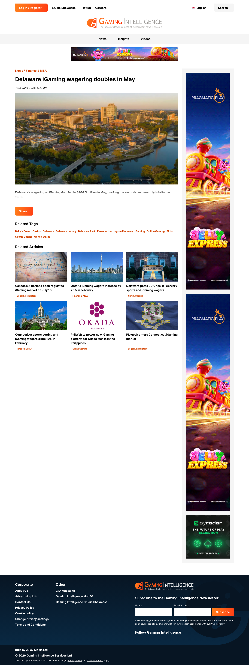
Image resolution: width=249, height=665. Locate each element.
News (19, 70)
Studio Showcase (64, 8)
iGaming (140, 231)
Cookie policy (24, 613)
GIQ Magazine (65, 590)
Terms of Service (95, 660)
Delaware (48, 231)
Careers (101, 8)
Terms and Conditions (30, 624)
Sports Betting (23, 236)
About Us (21, 590)
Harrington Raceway (120, 231)
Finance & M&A (36, 70)
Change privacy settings (32, 619)
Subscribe (223, 612)
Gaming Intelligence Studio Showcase (82, 602)
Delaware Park (86, 231)
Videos (145, 39)
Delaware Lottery (66, 231)
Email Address (182, 605)
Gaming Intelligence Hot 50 (74, 596)
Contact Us (23, 602)
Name (138, 605)
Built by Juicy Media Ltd (31, 650)
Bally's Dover (23, 231)
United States (42, 236)
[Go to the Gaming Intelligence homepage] (124, 23)
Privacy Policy (24, 607)
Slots (169, 231)
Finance (102, 231)
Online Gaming (156, 231)
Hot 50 (86, 8)
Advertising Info (26, 596)
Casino (36, 231)
